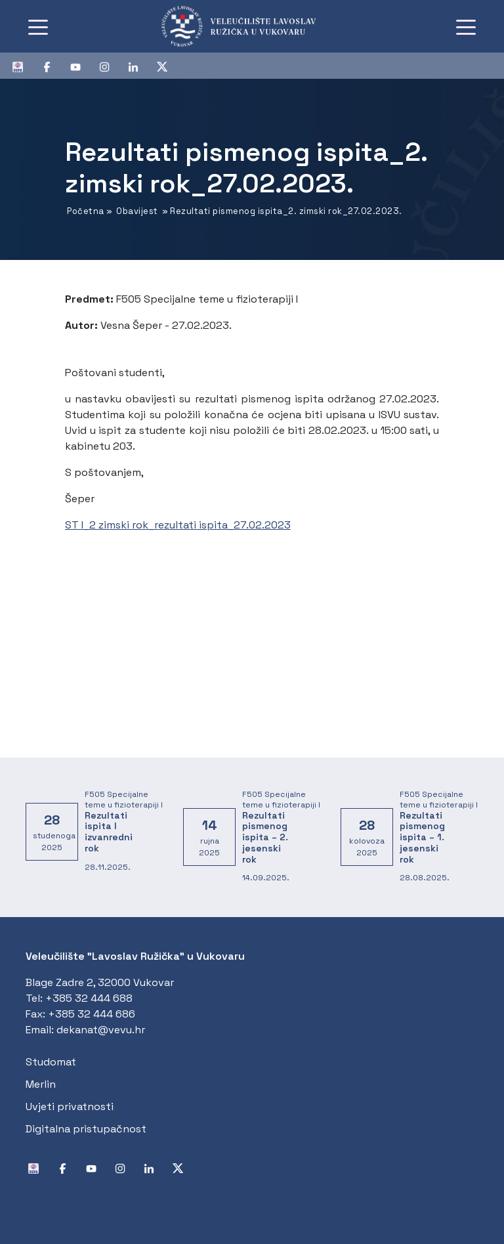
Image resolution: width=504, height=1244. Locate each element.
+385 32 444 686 (91, 1014)
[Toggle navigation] (38, 26)
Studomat (51, 1062)
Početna (85, 211)
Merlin (41, 1084)
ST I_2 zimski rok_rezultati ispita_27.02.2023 (178, 525)
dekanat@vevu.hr (100, 1030)
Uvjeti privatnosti (70, 1106)
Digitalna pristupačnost (86, 1129)
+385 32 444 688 (89, 998)
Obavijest (137, 211)
